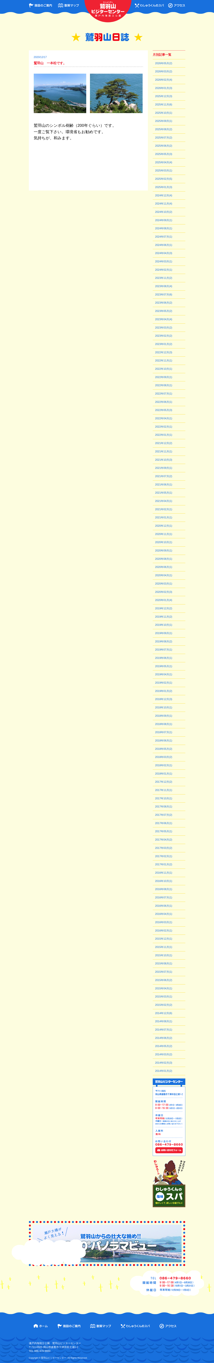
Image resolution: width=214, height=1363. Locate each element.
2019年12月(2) (163, 608)
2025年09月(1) (163, 121)
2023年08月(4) (163, 286)
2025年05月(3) (163, 154)
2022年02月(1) (163, 426)
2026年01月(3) (163, 88)
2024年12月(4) (163, 195)
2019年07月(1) (163, 649)
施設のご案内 (40, 5)
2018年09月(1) (163, 715)
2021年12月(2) (163, 443)
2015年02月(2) (163, 1005)
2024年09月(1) (163, 220)
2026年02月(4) (163, 79)
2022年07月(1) (163, 393)
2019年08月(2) (163, 641)
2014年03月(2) (163, 1054)
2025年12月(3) (163, 96)
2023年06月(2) (163, 302)
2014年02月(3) (163, 1062)
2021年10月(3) (163, 459)
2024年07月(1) (163, 236)
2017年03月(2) (163, 848)
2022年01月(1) (163, 434)
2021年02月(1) (163, 509)
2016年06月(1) (163, 905)
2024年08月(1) (163, 228)
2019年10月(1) (163, 624)
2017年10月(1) (163, 798)
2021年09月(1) (163, 468)
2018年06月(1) (163, 740)
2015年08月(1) (163, 963)
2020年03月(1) (163, 583)
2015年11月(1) (163, 947)
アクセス (176, 5)
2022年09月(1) (163, 377)
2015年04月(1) (163, 988)
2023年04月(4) (163, 319)
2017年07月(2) (163, 814)
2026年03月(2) (163, 71)
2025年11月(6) (163, 104)
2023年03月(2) (163, 327)
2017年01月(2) (163, 864)
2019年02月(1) (163, 682)
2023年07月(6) (163, 294)
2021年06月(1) (163, 484)
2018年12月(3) (163, 699)
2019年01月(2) (163, 691)
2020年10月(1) (163, 542)
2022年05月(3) (163, 410)
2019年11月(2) (163, 616)
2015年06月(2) (163, 980)
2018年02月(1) (163, 765)
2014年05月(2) (163, 1046)
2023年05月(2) (163, 311)
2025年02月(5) (163, 178)
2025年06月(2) (163, 145)
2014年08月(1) (163, 1021)
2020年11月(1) (163, 534)
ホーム (41, 1326)
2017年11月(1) (163, 790)
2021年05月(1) (163, 492)
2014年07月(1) (163, 1029)
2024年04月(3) (163, 253)
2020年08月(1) (163, 558)
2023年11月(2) (163, 278)
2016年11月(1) (163, 872)
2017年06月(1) (163, 823)
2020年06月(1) (163, 567)
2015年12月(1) (163, 938)
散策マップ (68, 5)
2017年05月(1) (163, 831)
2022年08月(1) (163, 385)
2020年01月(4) (163, 600)
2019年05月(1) (163, 666)
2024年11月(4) (163, 203)
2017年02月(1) (163, 856)
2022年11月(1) (163, 360)
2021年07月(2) (163, 476)
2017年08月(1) (163, 806)
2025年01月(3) (163, 187)
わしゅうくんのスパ (149, 5)
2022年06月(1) (163, 402)
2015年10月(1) (163, 955)
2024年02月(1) (163, 269)
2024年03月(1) (163, 261)
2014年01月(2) (163, 1071)
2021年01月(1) (163, 517)
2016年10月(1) (163, 881)
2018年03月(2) (163, 757)
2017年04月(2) (163, 839)
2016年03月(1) (163, 922)
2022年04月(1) (163, 418)
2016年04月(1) (163, 914)
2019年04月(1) (163, 674)
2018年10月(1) (163, 707)
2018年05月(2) (163, 748)
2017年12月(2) (163, 781)
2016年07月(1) (163, 897)
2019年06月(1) (163, 658)
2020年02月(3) (163, 592)
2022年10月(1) (163, 368)
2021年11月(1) (163, 451)
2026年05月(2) (163, 63)
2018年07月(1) (163, 732)
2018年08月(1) (163, 724)
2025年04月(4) (163, 162)
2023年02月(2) (163, 335)
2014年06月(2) (163, 1038)
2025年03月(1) (163, 170)
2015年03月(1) (163, 996)
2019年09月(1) (163, 633)
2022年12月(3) (163, 352)
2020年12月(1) (163, 525)
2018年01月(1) (163, 773)
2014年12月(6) (163, 1013)
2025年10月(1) (163, 112)
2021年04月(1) (163, 501)
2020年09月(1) (163, 550)
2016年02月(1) (163, 930)
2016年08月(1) (163, 889)
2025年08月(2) (163, 129)
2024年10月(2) (163, 212)
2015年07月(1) (163, 971)
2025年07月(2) (163, 137)
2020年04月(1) (163, 575)
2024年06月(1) (163, 245)
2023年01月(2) (163, 344)
